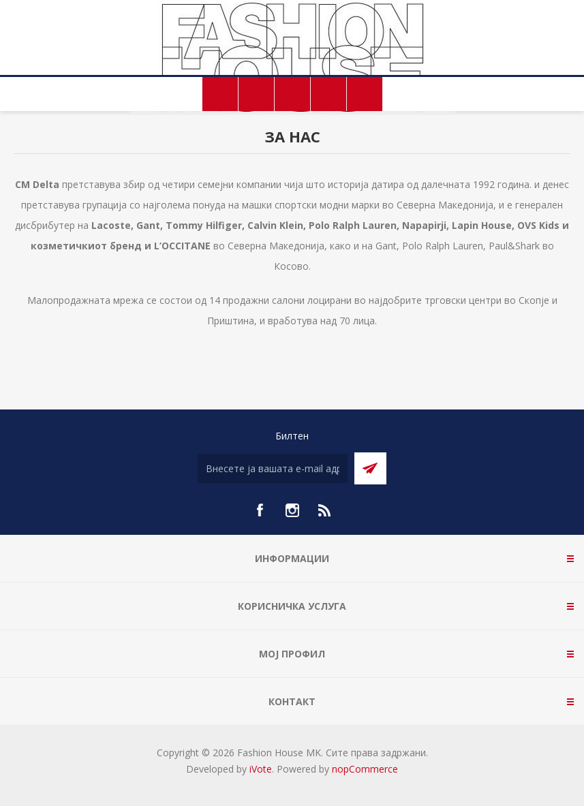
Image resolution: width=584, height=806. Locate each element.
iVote (260, 768)
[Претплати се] (273, 468)
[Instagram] (292, 510)
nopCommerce (365, 768)
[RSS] (325, 510)
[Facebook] (260, 510)
